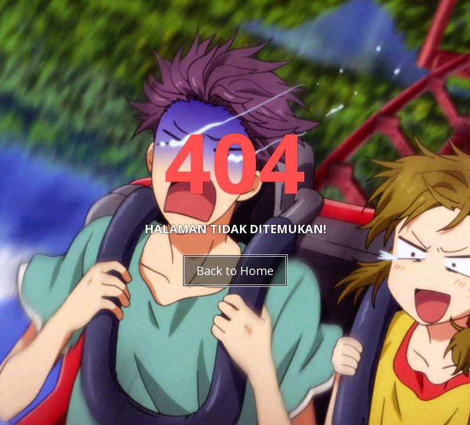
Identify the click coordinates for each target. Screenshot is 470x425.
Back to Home (235, 271)
